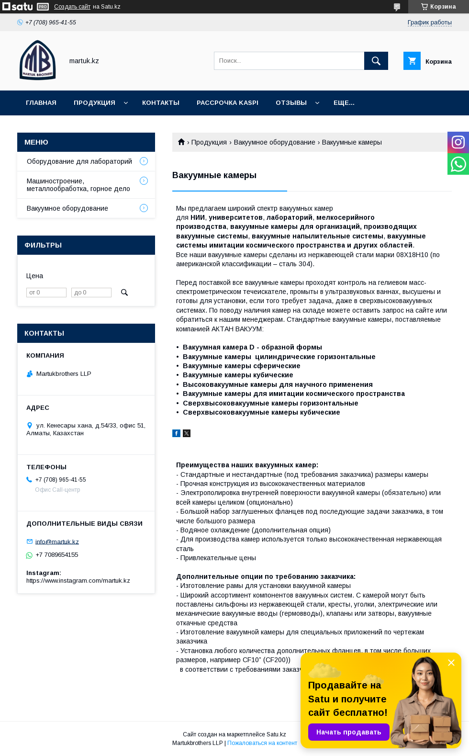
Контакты (160, 102)
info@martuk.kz (57, 541)
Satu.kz (276, 734)
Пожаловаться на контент (262, 743)
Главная (41, 102)
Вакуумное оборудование (274, 142)
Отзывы (291, 102)
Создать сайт (72, 6)
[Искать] (376, 61)
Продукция (94, 102)
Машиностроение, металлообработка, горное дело (78, 184)
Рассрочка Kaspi (227, 102)
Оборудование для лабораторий (79, 161)
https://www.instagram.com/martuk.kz (78, 580)
